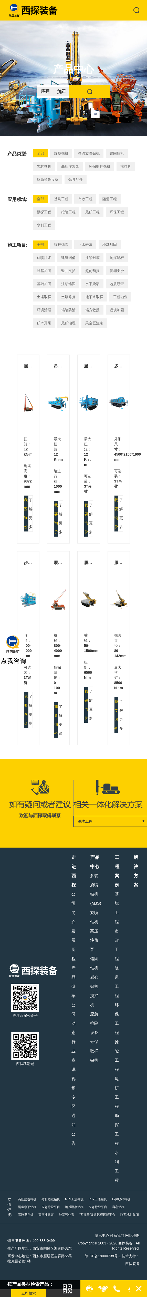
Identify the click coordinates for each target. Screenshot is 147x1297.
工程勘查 (120, 297)
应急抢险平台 (50, 1207)
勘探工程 (44, 212)
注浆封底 (92, 258)
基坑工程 (61, 199)
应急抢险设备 (47, 179)
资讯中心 (102, 1235)
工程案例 (117, 871)
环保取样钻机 (99, 166)
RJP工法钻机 (98, 1199)
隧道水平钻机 (27, 1207)
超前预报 (92, 271)
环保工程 (117, 212)
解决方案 (136, 871)
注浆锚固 (68, 284)
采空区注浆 (94, 323)
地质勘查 (117, 284)
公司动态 (73, 1019)
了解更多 (31, 513)
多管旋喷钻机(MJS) (95, 889)
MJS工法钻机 (74, 1199)
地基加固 (109, 245)
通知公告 (73, 1129)
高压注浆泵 (70, 166)
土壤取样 (44, 297)
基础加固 (44, 284)
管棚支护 (117, 271)
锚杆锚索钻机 (50, 1199)
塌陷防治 (68, 310)
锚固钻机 (117, 153)
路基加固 (44, 271)
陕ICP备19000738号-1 (103, 1256)
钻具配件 (75, 179)
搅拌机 (125, 166)
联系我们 (117, 1235)
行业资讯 (73, 1056)
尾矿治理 (68, 323)
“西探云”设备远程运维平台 (97, 1214)
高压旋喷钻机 (27, 1199)
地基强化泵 (66, 1214)
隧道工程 (109, 199)
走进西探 (73, 871)
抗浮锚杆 (117, 258)
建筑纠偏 (68, 258)
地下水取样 (94, 297)
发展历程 (73, 945)
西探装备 (132, 1264)
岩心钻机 (94, 982)
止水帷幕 (85, 245)
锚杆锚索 (61, 245)
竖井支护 (68, 271)
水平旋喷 (92, 284)
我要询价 (26, 513)
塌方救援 (92, 310)
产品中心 (94, 862)
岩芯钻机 (44, 166)
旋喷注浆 (44, 258)
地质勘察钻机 (74, 1207)
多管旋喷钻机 (89, 153)
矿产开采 (44, 323)
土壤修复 (68, 297)
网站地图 (132, 1235)
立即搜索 (29, 1293)
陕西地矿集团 (129, 1214)
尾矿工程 (92, 212)
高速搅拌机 (25, 1214)
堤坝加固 (117, 310)
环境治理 (44, 310)
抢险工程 (68, 212)
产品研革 (73, 982)
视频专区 (73, 1093)
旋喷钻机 (61, 153)
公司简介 (73, 908)
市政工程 (85, 199)
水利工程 (44, 225)
